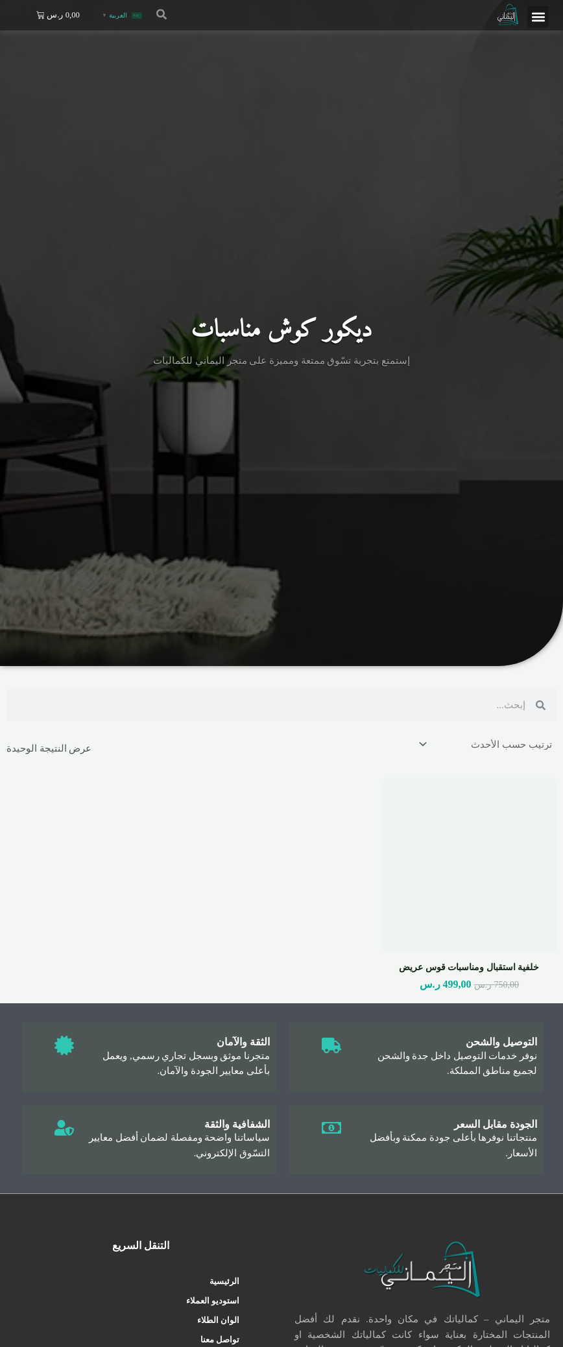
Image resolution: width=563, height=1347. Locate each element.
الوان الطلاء (218, 1320)
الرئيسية (224, 1281)
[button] (538, 16)
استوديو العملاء (212, 1300)
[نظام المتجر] (486, 744)
